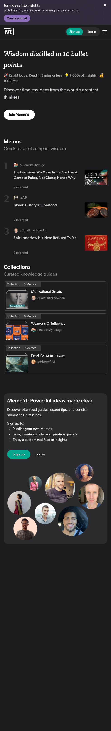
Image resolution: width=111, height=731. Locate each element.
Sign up (74, 31)
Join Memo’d (19, 114)
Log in (92, 31)
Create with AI (17, 18)
